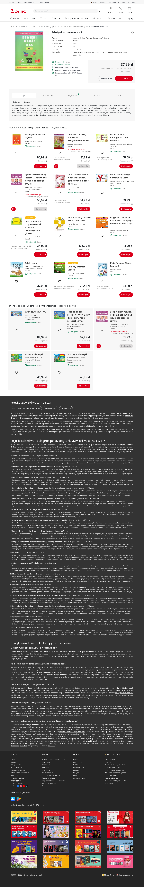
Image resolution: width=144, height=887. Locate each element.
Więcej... (130, 18)
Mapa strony (109, 875)
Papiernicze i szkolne (78, 18)
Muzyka (99, 18)
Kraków (130, 743)
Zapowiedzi (112, 2)
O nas (19, 2)
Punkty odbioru (29, 2)
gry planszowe (37, 418)
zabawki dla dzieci (54, 418)
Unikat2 (75, 41)
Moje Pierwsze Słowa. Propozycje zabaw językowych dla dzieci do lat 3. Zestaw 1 (44, 499)
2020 (74, 43)
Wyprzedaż (131, 2)
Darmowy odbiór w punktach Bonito (68, 70)
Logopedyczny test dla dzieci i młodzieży (29, 531)
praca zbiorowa (73, 187)
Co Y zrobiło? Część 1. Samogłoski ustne (28, 509)
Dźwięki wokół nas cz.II (20, 651)
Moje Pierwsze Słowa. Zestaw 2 (24, 574)
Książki (16, 18)
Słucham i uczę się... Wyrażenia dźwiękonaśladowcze (33, 466)
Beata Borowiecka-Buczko (34, 266)
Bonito (15, 26)
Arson (70, 146)
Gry (44, 18)
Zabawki (31, 18)
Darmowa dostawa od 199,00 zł (66, 67)
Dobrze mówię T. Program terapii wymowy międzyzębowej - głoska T (40, 520)
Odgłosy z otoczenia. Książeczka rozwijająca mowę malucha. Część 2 (40, 542)
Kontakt (11, 2)
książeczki (75, 115)
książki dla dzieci (22, 421)
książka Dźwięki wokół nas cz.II (59, 674)
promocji (71, 713)
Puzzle (57, 18)
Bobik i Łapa (17, 552)
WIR (69, 189)
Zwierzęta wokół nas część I (23, 456)
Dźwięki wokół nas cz (44, 647)
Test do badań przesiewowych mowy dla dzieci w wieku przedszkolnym (41, 595)
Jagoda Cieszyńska (75, 144)
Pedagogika (100, 52)
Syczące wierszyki (19, 617)
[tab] (24, 95)
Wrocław (23, 746)
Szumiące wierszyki (20, 627)
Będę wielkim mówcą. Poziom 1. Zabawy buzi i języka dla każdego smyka (41, 488)
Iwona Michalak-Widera (33, 141)
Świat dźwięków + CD (20, 584)
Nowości (102, 2)
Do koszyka (41, 166)
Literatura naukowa (86, 52)
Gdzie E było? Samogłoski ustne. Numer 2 (29, 477)
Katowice (51, 746)
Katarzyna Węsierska (101, 38)
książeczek (69, 110)
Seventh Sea (29, 320)
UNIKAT (27, 271)
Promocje (121, 2)
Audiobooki (116, 18)
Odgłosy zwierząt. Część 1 (22, 563)
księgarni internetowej (50, 429)
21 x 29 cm (77, 49)
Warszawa (15, 746)
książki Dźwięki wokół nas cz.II (43, 672)
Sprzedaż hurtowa (43, 2)
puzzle (27, 418)
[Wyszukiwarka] (65, 11)
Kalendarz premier (126, 875)
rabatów (62, 713)
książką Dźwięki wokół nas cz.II (61, 432)
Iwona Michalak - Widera (82, 38)
